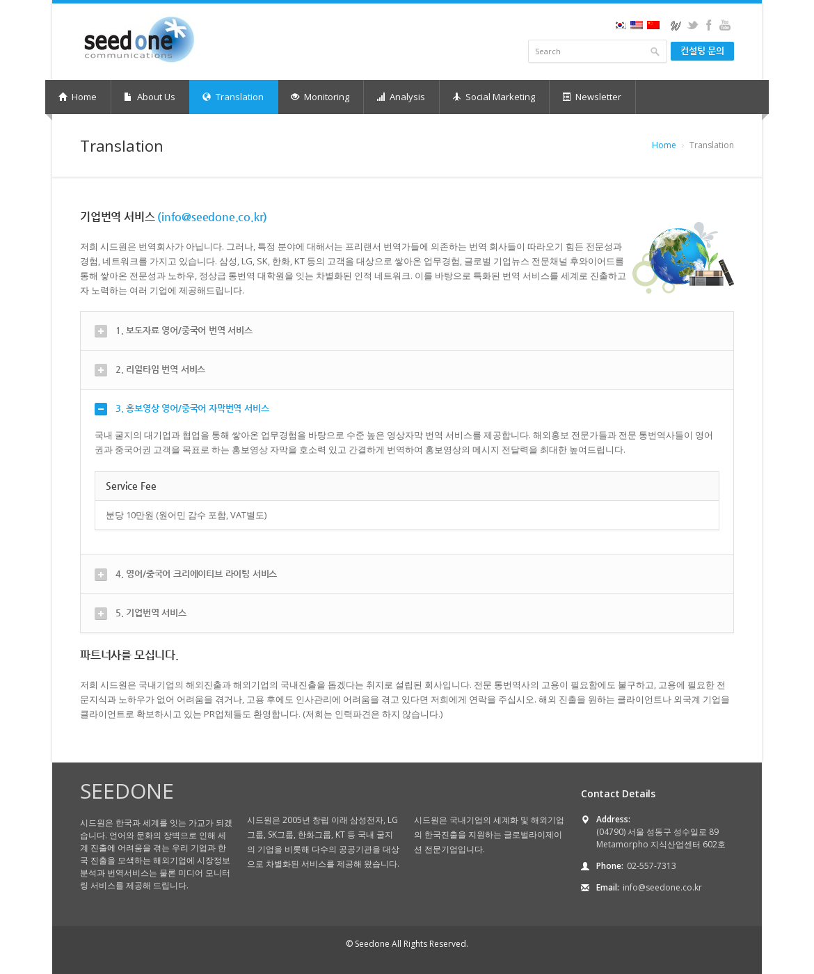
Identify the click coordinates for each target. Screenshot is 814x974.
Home (77, 96)
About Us (149, 96)
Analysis (400, 96)
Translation (233, 96)
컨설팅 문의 (702, 50)
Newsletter (591, 96)
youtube (724, 25)
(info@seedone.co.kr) (212, 216)
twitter (692, 25)
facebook (708, 25)
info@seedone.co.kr (662, 887)
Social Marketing (493, 96)
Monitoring (320, 96)
